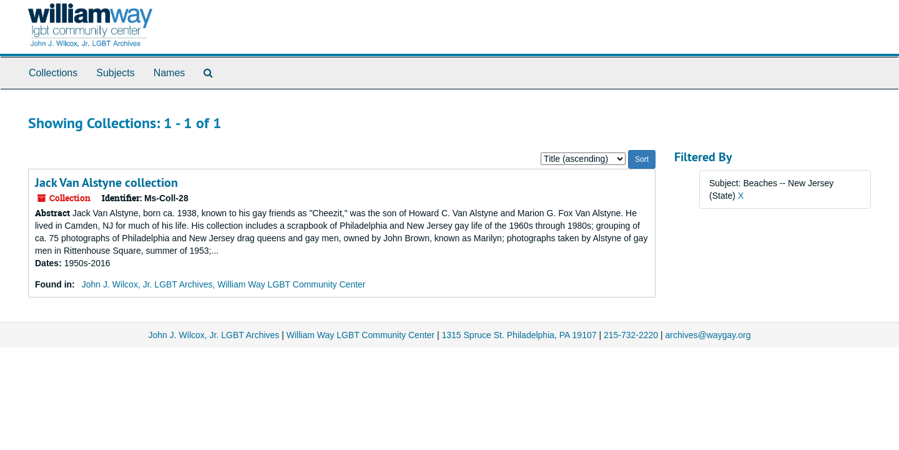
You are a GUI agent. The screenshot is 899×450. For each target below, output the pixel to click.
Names (169, 73)
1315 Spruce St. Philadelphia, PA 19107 (518, 335)
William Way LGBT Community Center (361, 335)
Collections (53, 73)
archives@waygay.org (708, 335)
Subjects (115, 73)
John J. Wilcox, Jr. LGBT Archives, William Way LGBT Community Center (224, 284)
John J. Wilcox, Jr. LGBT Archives (214, 335)
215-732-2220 (631, 335)
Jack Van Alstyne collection (106, 182)
